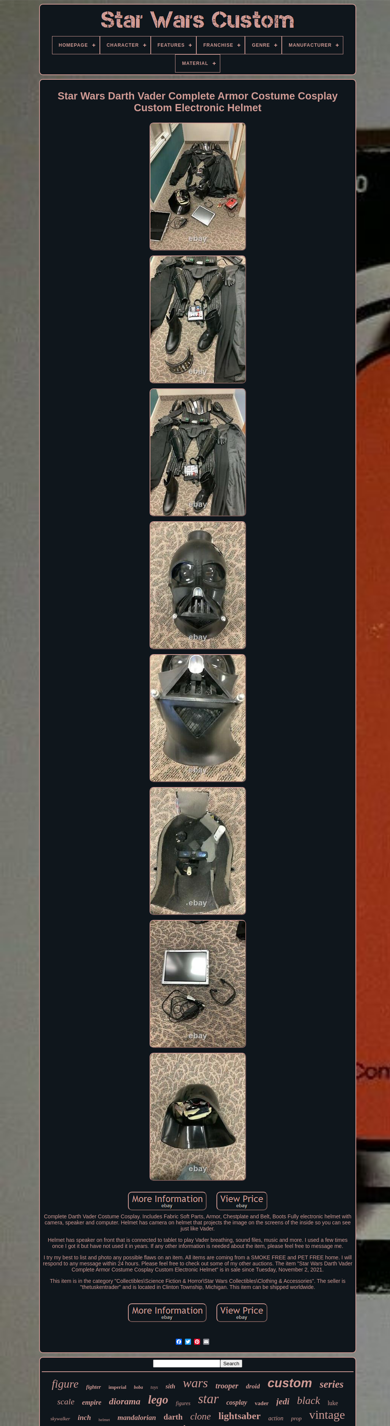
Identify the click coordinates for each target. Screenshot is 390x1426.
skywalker (60, 1418)
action (275, 1418)
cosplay (236, 1402)
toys (154, 1387)
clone (200, 1416)
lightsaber (239, 1415)
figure (65, 1383)
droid (253, 1386)
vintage (327, 1414)
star (208, 1398)
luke (333, 1403)
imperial (117, 1387)
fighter (93, 1387)
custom (289, 1383)
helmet (104, 1419)
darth (173, 1416)
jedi (283, 1401)
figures (183, 1403)
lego (158, 1399)
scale (65, 1401)
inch (84, 1417)
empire (91, 1402)
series (332, 1384)
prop (296, 1418)
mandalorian (136, 1417)
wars (195, 1383)
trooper (227, 1386)
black (308, 1400)
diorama (125, 1401)
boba (138, 1387)
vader (262, 1403)
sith (170, 1386)
